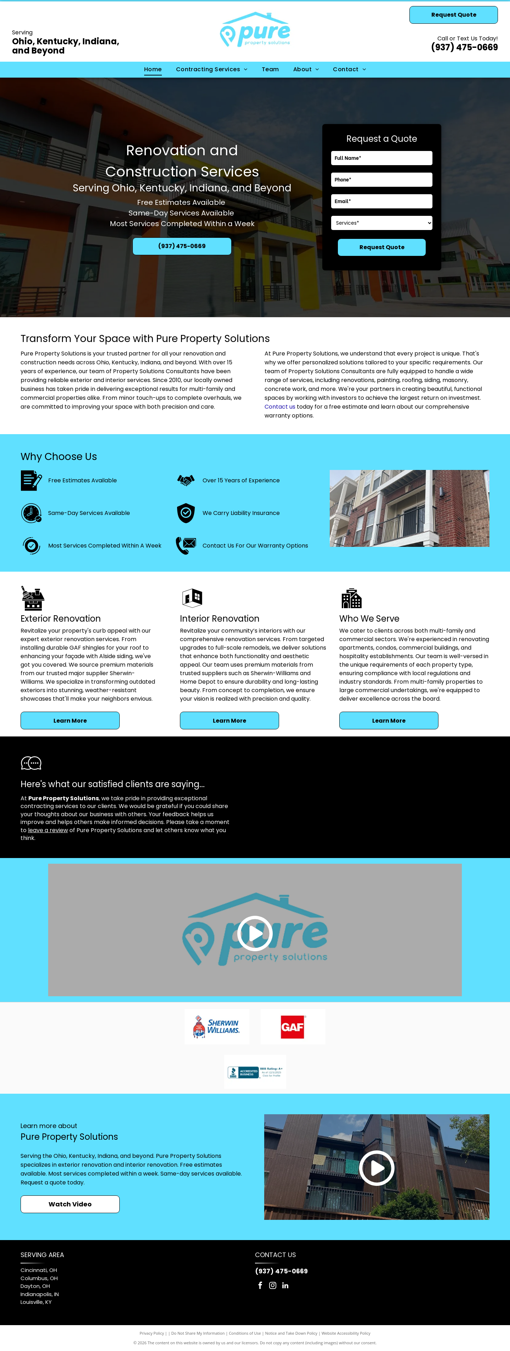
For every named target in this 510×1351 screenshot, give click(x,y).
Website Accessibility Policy (346, 1333)
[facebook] (260, 1286)
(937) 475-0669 (464, 47)
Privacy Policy (152, 1333)
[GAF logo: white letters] (293, 1026)
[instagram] (272, 1286)
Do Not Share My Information (198, 1333)
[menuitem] (153, 69)
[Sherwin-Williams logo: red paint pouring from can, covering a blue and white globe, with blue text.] (217, 1026)
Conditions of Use (245, 1333)
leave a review (48, 830)
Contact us (280, 407)
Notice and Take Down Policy (291, 1333)
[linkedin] (285, 1286)
